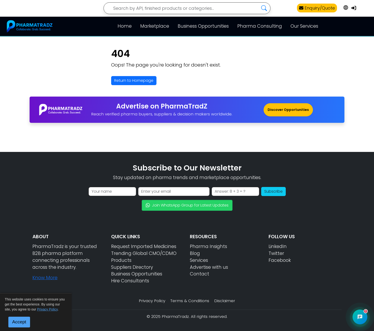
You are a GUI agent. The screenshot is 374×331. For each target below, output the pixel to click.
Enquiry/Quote (317, 8)
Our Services (304, 26)
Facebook (280, 260)
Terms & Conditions (189, 301)
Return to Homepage (133, 80)
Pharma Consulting (259, 26)
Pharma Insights (208, 246)
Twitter (276, 253)
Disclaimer (224, 301)
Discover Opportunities (288, 109)
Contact (199, 274)
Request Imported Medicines (143, 246)
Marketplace (154, 26)
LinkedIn (278, 246)
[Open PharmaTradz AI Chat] (360, 317)
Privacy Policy (152, 301)
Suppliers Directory (132, 267)
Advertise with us (209, 267)
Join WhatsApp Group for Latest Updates (187, 205)
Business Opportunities (203, 26)
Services (199, 260)
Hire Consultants (130, 281)
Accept (19, 321)
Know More (44, 277)
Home (125, 26)
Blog (195, 253)
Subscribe (273, 191)
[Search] (187, 8)
